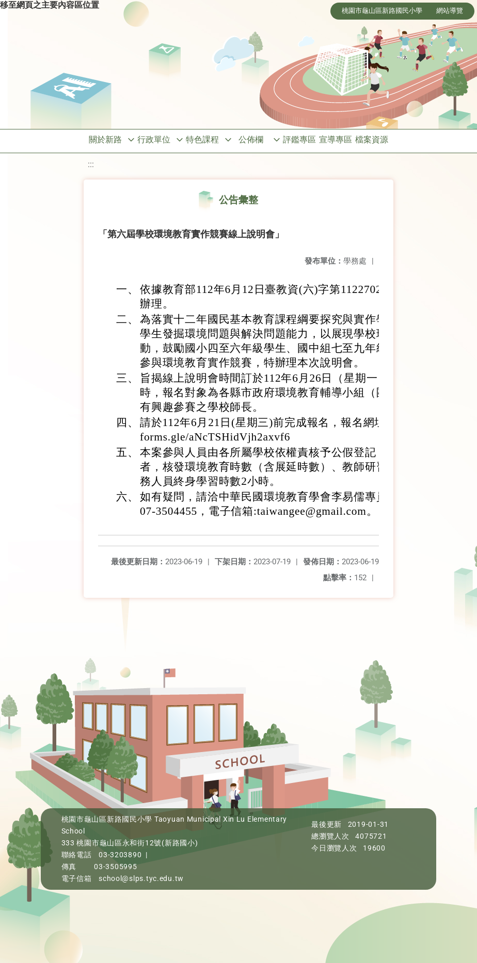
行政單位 (153, 139)
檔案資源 (371, 139)
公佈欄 (251, 139)
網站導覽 (449, 10)
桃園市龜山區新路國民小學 (382, 10)
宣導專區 (335, 139)
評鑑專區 (299, 139)
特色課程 (202, 139)
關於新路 (105, 139)
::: (91, 164)
